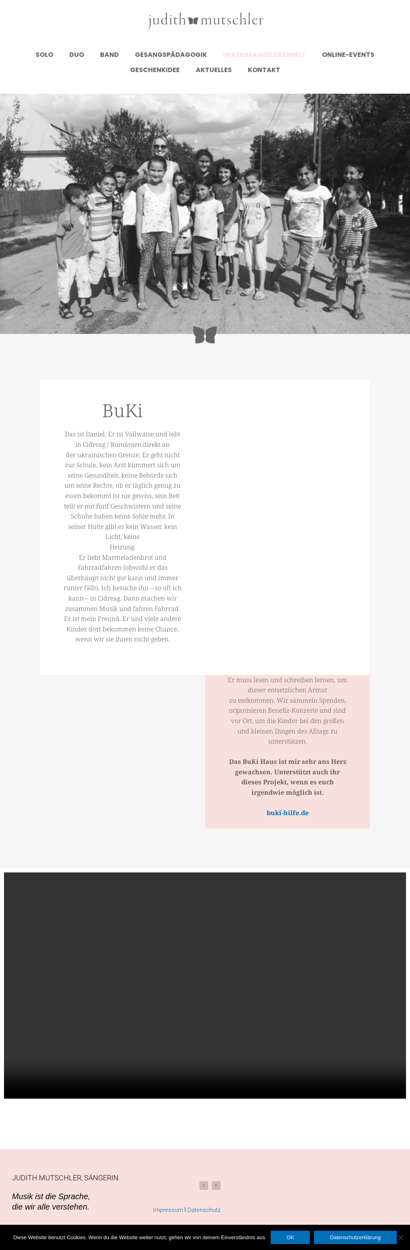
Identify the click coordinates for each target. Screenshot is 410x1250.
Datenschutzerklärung (355, 1237)
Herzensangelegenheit (264, 54)
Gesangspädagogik (171, 54)
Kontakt (264, 69)
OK (290, 1237)
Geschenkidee (155, 69)
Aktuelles (214, 69)
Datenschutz (204, 1210)
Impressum (168, 1210)
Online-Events (348, 54)
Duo (76, 54)
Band (109, 54)
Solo (44, 54)
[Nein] (400, 1238)
